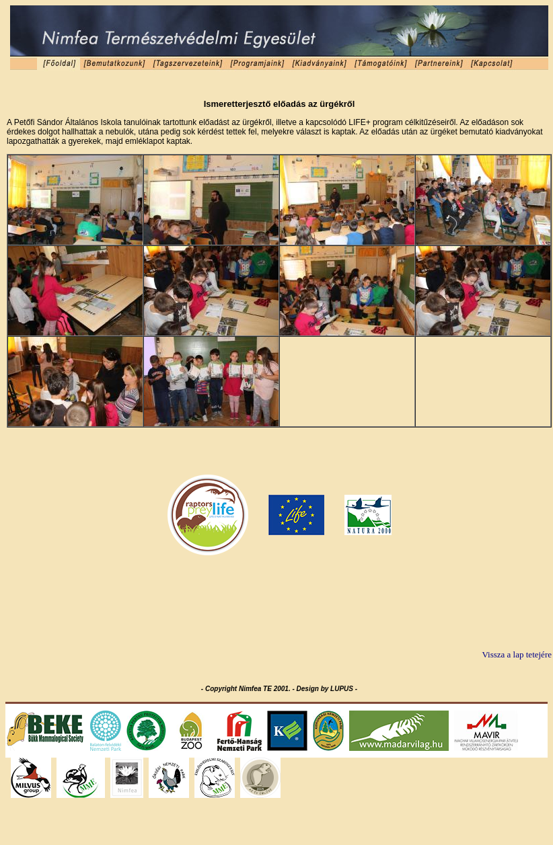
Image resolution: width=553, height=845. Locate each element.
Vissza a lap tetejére (517, 654)
